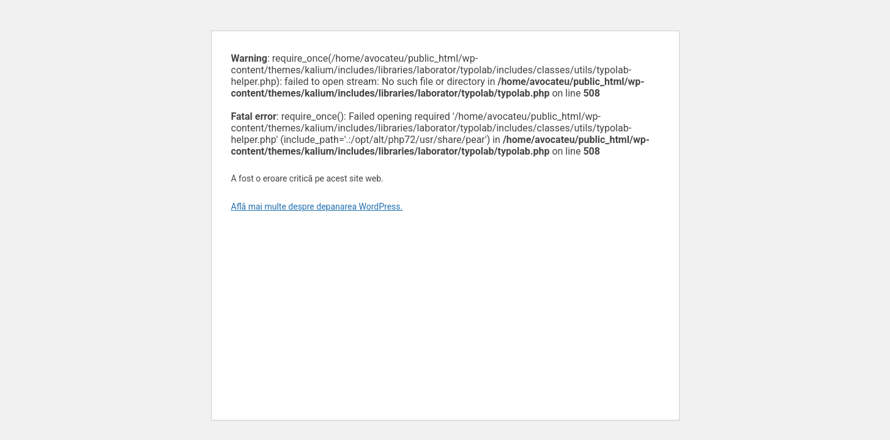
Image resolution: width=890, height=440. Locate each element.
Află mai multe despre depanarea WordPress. (317, 206)
